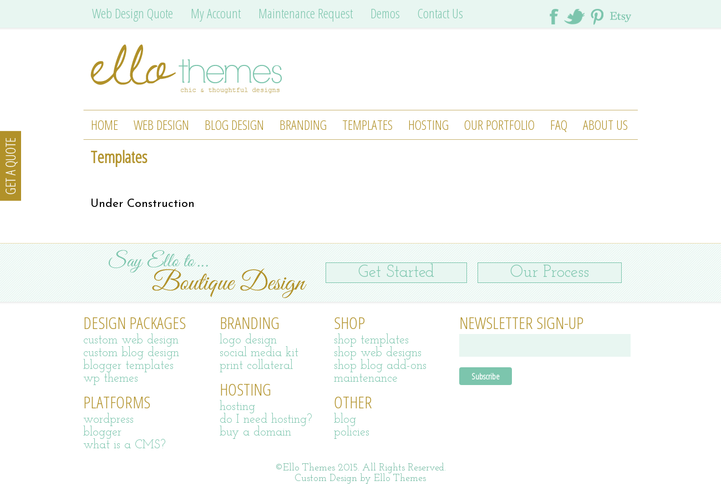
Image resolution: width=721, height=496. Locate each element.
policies (351, 432)
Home (104, 124)
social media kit (259, 353)
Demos (385, 13)
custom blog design (131, 353)
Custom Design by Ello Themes (360, 478)
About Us (605, 124)
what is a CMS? (124, 445)
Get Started (396, 272)
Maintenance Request (305, 13)
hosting (237, 407)
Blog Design (234, 124)
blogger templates (128, 366)
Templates (367, 124)
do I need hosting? (266, 419)
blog (345, 419)
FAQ (558, 124)
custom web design (131, 340)
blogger (102, 432)
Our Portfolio (499, 124)
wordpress (108, 419)
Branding (303, 124)
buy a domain (255, 432)
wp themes (110, 378)
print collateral (256, 366)
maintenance (366, 378)
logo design (248, 340)
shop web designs (378, 353)
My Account (216, 13)
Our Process (549, 272)
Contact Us (440, 13)
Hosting (428, 124)
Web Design (161, 124)
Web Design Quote (132, 13)
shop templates (371, 340)
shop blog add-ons (380, 366)
